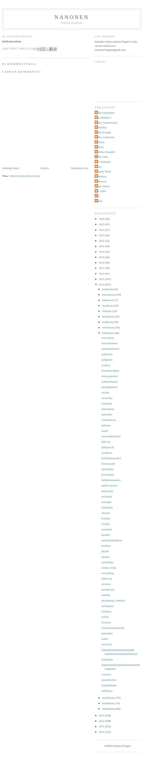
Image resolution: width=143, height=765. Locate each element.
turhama (105, 425)
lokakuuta (108, 300)
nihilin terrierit (109, 485)
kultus (104, 638)
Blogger (126, 745)
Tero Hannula (103, 161)
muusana (106, 674)
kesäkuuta (108, 322)
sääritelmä (107, 507)
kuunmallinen (109, 685)
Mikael (99, 147)
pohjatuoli (107, 359)
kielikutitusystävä (111, 458)
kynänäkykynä (109, 387)
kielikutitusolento (110, 480)
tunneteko (106, 529)
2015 (102, 279)
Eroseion (106, 622)
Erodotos (106, 611)
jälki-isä (105, 441)
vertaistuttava (108, 419)
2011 (102, 726)
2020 (102, 251)
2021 (102, 246)
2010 (102, 731)
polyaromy (107, 491)
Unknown (101, 176)
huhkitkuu (107, 690)
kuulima (105, 545)
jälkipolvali (107, 447)
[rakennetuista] (109, 381)
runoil (104, 430)
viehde (105, 616)
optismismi (107, 469)
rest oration (107, 337)
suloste (105, 392)
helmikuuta (108, 703)
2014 (102, 284)
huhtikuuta (108, 333)
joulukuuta (108, 289)
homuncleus (108, 589)
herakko (105, 534)
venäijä (105, 523)
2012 (102, 720)
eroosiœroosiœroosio (112, 627)
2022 (102, 240)
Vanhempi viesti (79, 168)
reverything (107, 573)
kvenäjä (105, 518)
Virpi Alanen (103, 186)
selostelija (106, 398)
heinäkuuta (108, 316)
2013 (102, 715)
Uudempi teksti (10, 168)
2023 (102, 235)
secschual (106, 496)
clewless (106, 584)
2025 (102, 224)
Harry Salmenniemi (106, 122)
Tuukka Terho (103, 171)
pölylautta (106, 354)
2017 (102, 268)
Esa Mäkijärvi (103, 117)
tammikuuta (109, 708)
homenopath (108, 463)
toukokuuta (108, 327)
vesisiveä (106, 644)
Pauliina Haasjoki (105, 151)
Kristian (100, 142)
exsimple (106, 502)
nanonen (71, 17)
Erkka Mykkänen (105, 112)
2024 (102, 229)
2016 (102, 273)
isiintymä (106, 403)
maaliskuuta (109, 697)
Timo (99, 166)
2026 (102, 218)
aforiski (105, 512)
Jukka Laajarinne (105, 137)
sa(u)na (105, 556)
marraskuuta (109, 294)
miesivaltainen (109, 343)
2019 (102, 257)
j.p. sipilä (101, 191)
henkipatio (107, 659)
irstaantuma (107, 408)
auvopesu (106, 452)
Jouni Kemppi (103, 132)
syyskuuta (108, 305)
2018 (102, 262)
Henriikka (101, 127)
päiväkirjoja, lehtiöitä (113, 600)
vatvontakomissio (111, 436)
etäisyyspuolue (109, 376)
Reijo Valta (102, 156)
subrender (106, 414)
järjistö (105, 551)
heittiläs (105, 595)
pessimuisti (107, 474)
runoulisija (107, 562)
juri (97, 195)
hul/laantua (107, 606)
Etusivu (45, 168)
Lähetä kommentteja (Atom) (24, 175)
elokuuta (107, 311)
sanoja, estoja (108, 567)
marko (99, 201)
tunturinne (107, 633)
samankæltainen (110, 348)
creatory (105, 365)
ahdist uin (106, 578)
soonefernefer (108, 679)
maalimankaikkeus (111, 540)
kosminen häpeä (110, 370)
